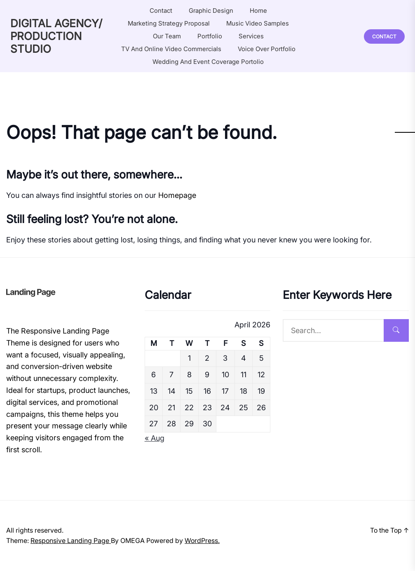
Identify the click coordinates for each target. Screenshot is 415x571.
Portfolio (209, 36)
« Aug (154, 438)
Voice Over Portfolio (266, 49)
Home (258, 10)
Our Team (167, 36)
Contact (161, 10)
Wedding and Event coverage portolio (208, 62)
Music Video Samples (257, 23)
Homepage (177, 195)
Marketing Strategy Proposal (169, 23)
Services (251, 36)
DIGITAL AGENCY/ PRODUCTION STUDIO (56, 36)
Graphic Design (211, 10)
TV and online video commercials (171, 49)
